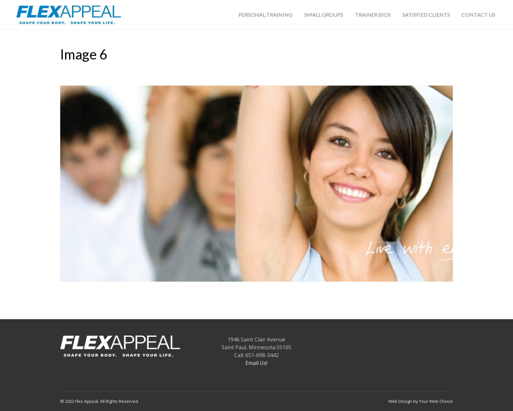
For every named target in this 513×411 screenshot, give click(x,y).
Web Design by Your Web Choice (420, 401)
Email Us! (256, 363)
